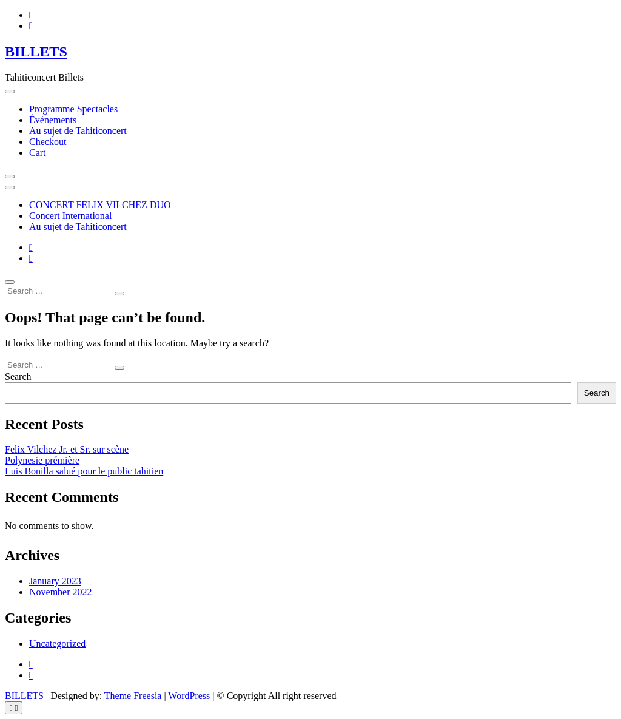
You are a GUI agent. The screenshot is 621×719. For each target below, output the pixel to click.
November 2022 (60, 592)
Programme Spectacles (73, 109)
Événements (52, 120)
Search (18, 376)
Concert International (70, 216)
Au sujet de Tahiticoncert (78, 131)
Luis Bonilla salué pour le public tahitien (84, 471)
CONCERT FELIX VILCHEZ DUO (100, 205)
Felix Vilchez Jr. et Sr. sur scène (67, 449)
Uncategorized (57, 643)
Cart (37, 152)
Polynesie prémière (42, 460)
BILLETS (36, 51)
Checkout (47, 142)
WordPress (189, 695)
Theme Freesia (133, 695)
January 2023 (55, 581)
